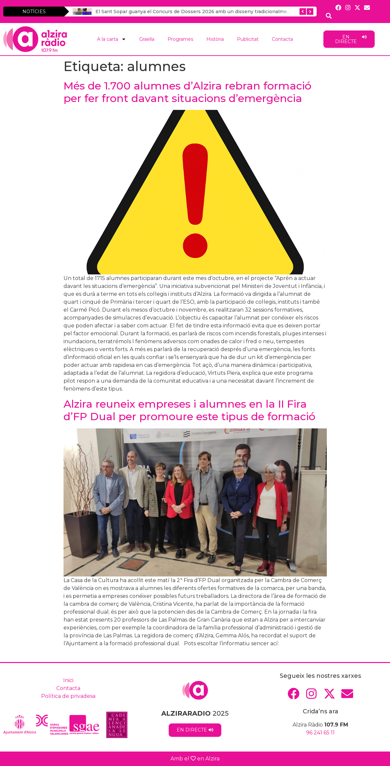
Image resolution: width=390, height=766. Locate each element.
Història (215, 39)
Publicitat (248, 39)
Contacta (282, 39)
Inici (68, 680)
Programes (180, 39)
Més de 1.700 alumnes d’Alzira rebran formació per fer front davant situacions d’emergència (187, 92)
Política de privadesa (68, 696)
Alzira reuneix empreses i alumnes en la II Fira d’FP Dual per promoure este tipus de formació (189, 410)
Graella (146, 39)
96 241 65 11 (320, 732)
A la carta (111, 39)
